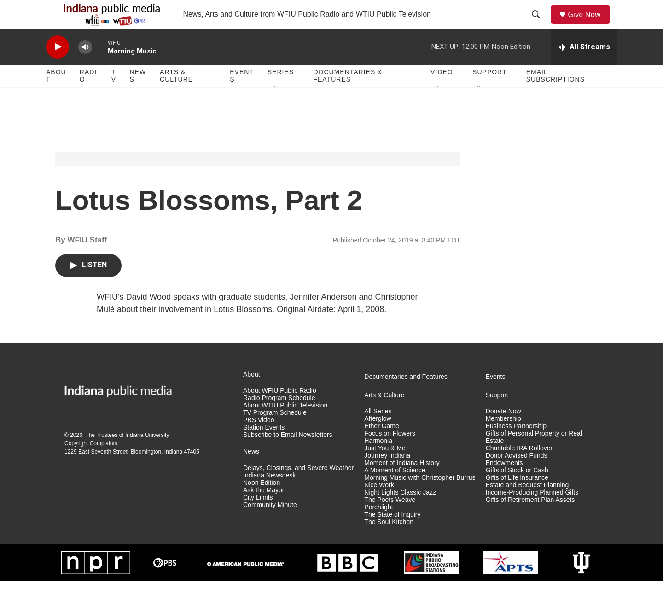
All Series (377, 431)
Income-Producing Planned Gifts (532, 512)
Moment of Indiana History (401, 482)
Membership (503, 439)
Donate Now (503, 431)
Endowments (504, 482)
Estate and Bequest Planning (527, 504)
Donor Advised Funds (516, 475)
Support (489, 92)
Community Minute (270, 524)
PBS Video (258, 440)
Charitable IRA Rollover (519, 468)
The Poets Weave (389, 519)
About (56, 95)
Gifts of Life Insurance (517, 497)
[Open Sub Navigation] (274, 107)
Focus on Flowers (389, 453)
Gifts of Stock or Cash (517, 490)
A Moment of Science (394, 490)
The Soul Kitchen (388, 541)
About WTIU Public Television (285, 425)
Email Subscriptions (555, 95)
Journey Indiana (387, 475)
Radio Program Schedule (279, 418)
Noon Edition (261, 502)
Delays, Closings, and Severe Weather (298, 487)
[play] (57, 67)
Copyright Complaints (90, 463)
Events (242, 95)
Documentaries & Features (347, 95)
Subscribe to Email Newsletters (287, 454)
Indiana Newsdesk (269, 495)
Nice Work (379, 504)
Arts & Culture (176, 95)
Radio (88, 95)
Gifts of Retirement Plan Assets (530, 519)
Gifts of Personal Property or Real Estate (534, 457)
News (137, 95)
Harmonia (378, 461)
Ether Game (381, 446)
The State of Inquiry (392, 534)
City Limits (258, 517)
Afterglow (377, 439)
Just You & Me (385, 468)
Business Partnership (516, 446)
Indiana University (147, 455)
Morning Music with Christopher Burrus (419, 497)
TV (113, 95)
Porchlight (378, 527)
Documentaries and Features (406, 396)
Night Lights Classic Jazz (400, 512)
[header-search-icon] (539, 24)
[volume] (85, 67)
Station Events (264, 447)
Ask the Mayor (263, 510)
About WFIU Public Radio (279, 410)
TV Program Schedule (275, 433)
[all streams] (584, 66)
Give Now (589, 24)
